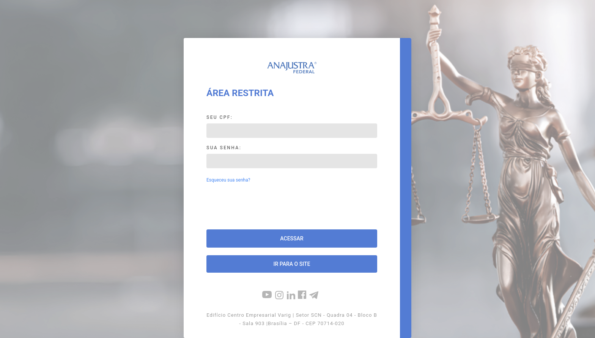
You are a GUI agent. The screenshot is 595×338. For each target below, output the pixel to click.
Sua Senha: (223, 147)
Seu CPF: (219, 117)
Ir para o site (292, 264)
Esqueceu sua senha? (228, 180)
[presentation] (291, 207)
